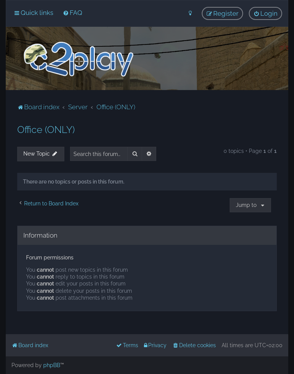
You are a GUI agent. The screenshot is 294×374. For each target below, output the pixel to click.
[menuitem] (72, 12)
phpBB (51, 365)
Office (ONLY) (46, 129)
